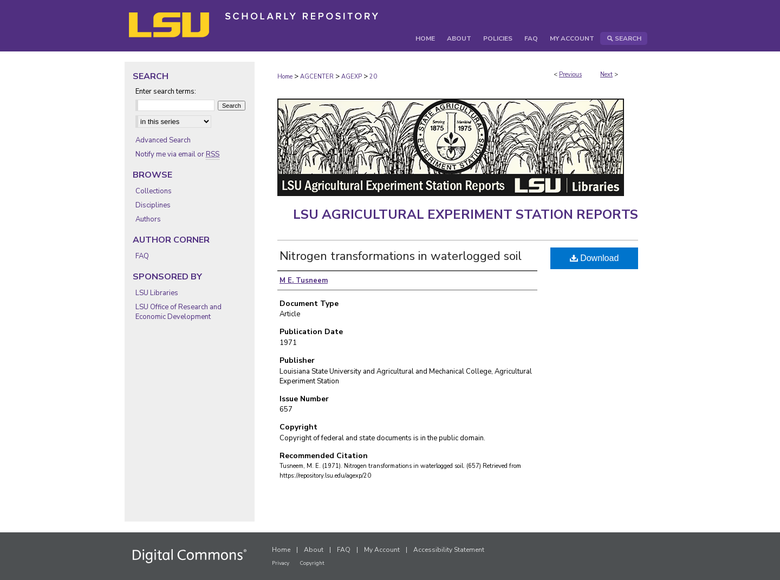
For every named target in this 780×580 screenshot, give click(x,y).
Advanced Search (163, 140)
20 (373, 77)
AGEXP (351, 77)
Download (594, 258)
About (313, 549)
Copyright (312, 563)
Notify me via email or (177, 154)
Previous (570, 74)
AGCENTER (317, 77)
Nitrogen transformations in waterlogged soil (401, 256)
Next (606, 74)
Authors (148, 219)
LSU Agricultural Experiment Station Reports (465, 214)
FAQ (142, 256)
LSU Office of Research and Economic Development (178, 312)
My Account (382, 549)
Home (284, 77)
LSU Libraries (156, 293)
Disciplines (153, 205)
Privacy (280, 563)
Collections (153, 191)
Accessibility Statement (448, 549)
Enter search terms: (165, 91)
